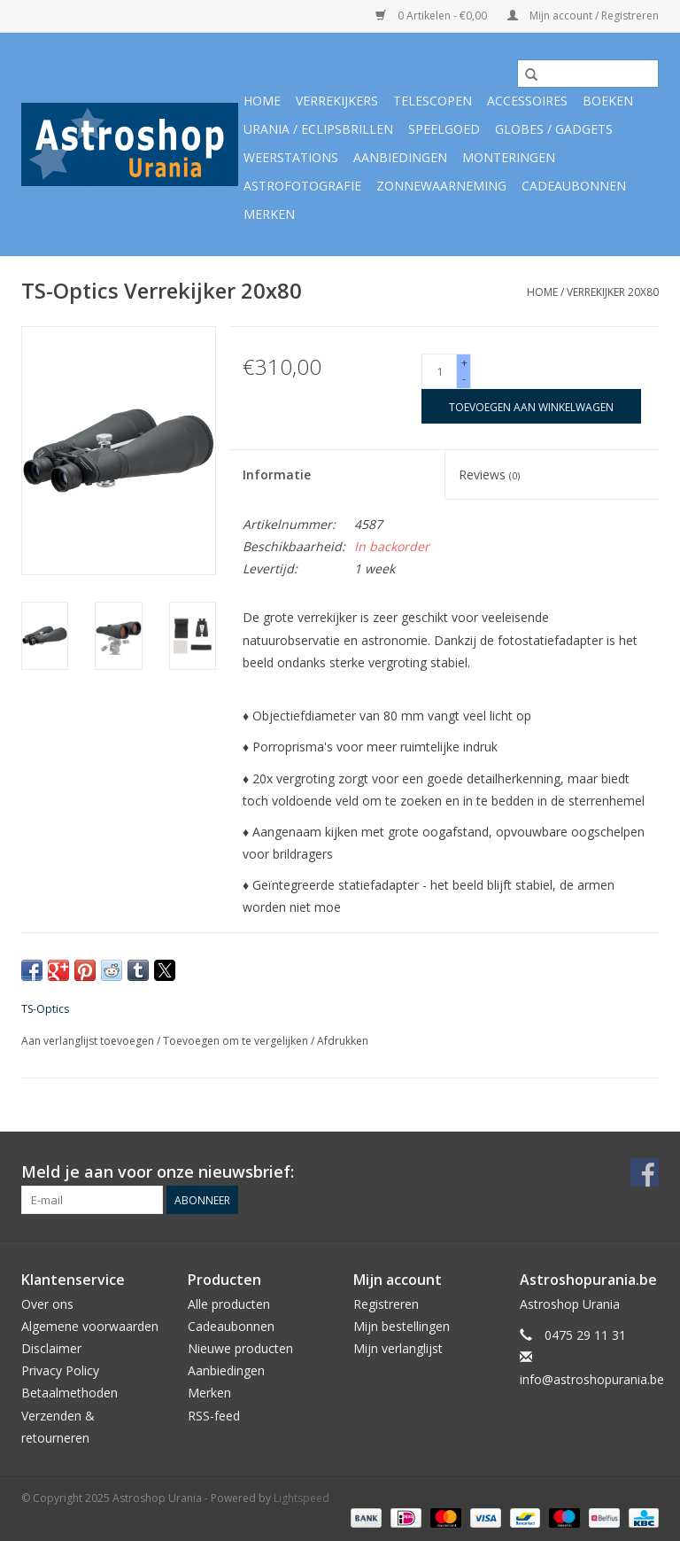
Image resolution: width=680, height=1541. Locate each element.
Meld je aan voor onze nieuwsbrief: (157, 1172)
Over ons (47, 1304)
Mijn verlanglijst (398, 1348)
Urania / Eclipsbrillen (318, 129)
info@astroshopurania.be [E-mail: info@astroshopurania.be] (592, 1379)
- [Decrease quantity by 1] (464, 378)
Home (262, 100)
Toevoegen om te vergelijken (237, 1040)
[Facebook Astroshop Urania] (644, 1172)
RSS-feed (214, 1415)
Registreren (386, 1304)
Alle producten (229, 1304)
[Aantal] (439, 371)
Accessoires (527, 100)
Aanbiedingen (400, 157)
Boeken (608, 100)
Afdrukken (342, 1040)
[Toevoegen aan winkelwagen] (531, 406)
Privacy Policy (60, 1370)
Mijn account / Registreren (583, 15)
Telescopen (432, 100)
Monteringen (508, 157)
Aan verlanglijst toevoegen (89, 1040)
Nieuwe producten (240, 1348)
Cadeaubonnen (574, 185)
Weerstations (290, 157)
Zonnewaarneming (441, 185)
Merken (269, 214)
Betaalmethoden (69, 1392)
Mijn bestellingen (401, 1326)
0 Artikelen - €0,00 (432, 15)
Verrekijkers (337, 100)
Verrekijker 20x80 (613, 292)
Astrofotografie (302, 185)
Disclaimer (51, 1348)
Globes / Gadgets (554, 129)
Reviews (489, 474)
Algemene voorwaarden (89, 1326)
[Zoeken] (588, 73)
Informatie (277, 474)
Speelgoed (444, 129)
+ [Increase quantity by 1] (464, 362)
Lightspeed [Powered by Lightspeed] (301, 1498)
